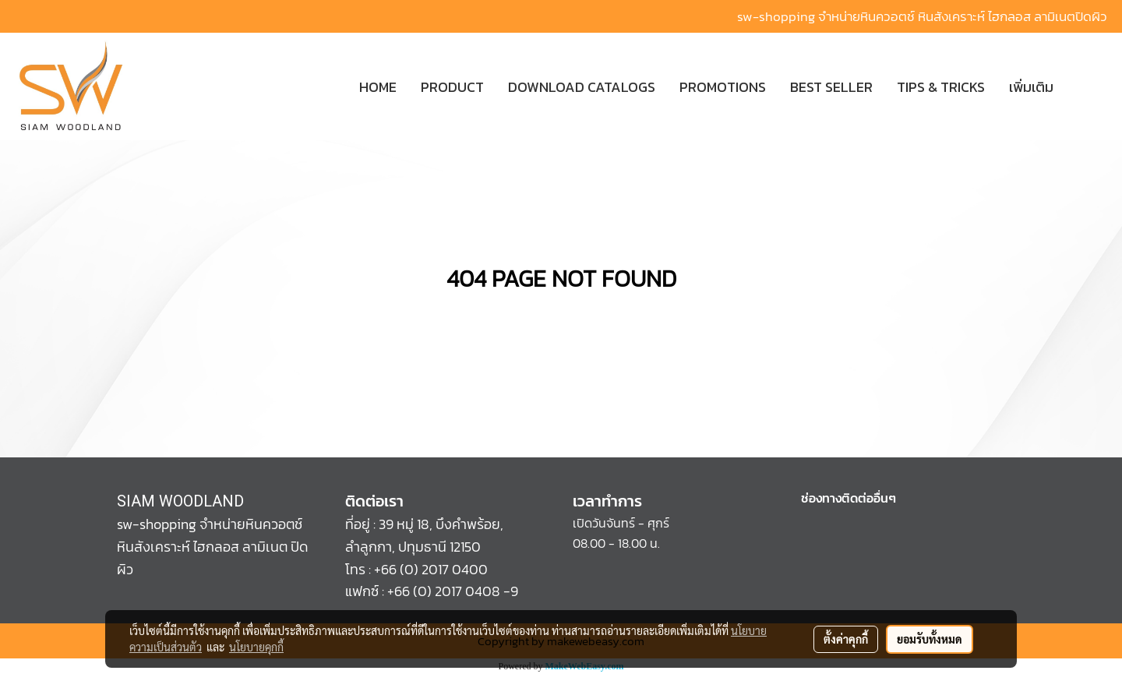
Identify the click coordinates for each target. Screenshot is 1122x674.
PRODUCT (452, 86)
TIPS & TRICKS (941, 86)
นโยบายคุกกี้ (256, 647)
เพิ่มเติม (1031, 86)
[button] (1088, 86)
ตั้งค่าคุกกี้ (846, 639)
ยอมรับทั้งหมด (929, 639)
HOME (378, 86)
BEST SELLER (831, 86)
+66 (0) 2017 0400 (431, 569)
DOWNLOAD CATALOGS (581, 86)
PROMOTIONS (722, 86)
